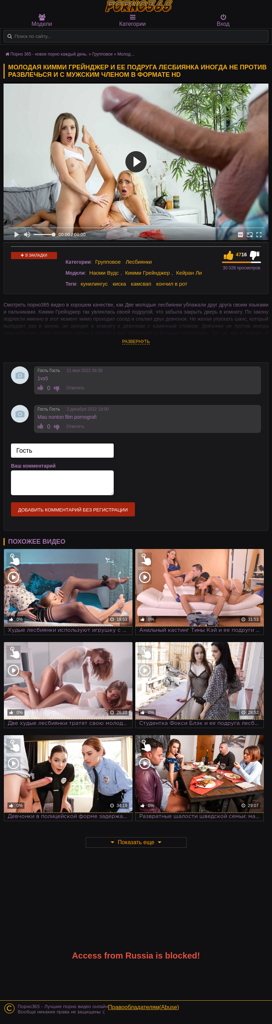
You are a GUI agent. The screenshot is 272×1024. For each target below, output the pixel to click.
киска (119, 284)
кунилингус (94, 284)
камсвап (141, 284)
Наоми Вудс (104, 273)
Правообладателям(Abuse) (143, 1007)
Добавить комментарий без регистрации (73, 510)
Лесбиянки (139, 262)
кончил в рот (171, 284)
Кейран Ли (189, 273)
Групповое (108, 262)
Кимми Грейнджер (147, 273)
